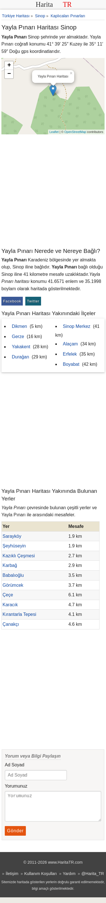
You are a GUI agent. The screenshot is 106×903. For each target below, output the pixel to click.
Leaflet (54, 132)
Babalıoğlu (13, 575)
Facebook (12, 301)
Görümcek (13, 585)
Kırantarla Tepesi (19, 614)
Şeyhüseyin (14, 545)
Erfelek (70, 354)
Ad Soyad (14, 764)
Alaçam (70, 343)
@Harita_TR (92, 879)
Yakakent (21, 346)
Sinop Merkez (77, 326)
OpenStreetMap (75, 132)
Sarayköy (12, 536)
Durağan (20, 356)
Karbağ (10, 565)
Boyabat (71, 364)
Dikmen (19, 326)
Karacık (10, 604)
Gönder (15, 836)
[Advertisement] (53, 190)
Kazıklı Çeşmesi (19, 555)
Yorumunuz (16, 786)
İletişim (12, 879)
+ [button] (9, 65)
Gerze (18, 336)
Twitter (33, 301)
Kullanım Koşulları (40, 879)
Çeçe (8, 594)
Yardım (69, 879)
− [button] (9, 74)
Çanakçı (11, 624)
